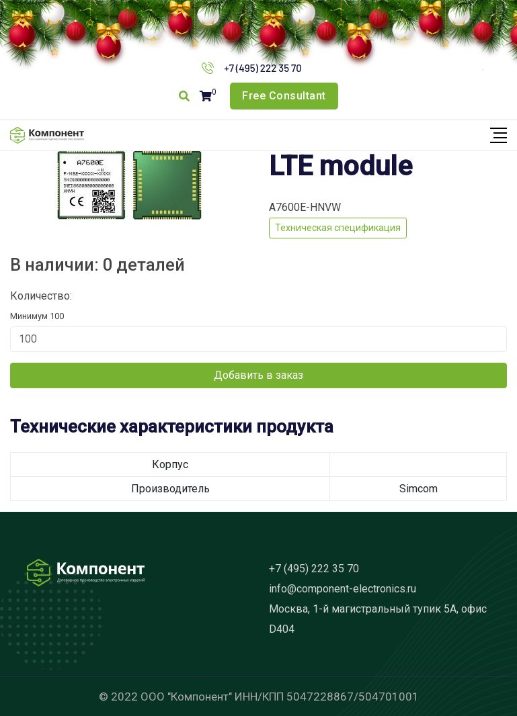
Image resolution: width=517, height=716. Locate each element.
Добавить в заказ (258, 375)
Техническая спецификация (338, 227)
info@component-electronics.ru (342, 588)
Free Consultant (284, 95)
